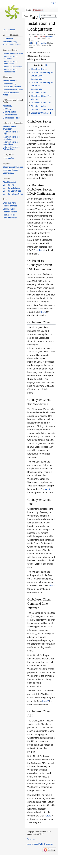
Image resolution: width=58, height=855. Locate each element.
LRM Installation (9, 112)
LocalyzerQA (8, 158)
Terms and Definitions (12, 45)
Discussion (38, 10)
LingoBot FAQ (9, 185)
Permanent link (9, 215)
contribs (49, 36)
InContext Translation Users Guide (11, 143)
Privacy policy (32, 839)
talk (43, 36)
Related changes (10, 206)
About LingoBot (9, 182)
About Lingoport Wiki (35, 844)
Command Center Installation (10, 58)
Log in (53, 3)
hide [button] (46, 65)
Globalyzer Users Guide (13, 90)
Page (28, 10)
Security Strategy (10, 42)
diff (31, 43)
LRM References (10, 115)
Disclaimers (48, 844)
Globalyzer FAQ (9, 84)
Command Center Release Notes (10, 71)
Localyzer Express (10, 170)
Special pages (9, 209)
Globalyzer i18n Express (13, 167)
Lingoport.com (9, 30)
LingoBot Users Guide (12, 191)
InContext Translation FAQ (11, 133)
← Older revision (40, 43)
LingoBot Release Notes (13, 194)
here (51, 585)
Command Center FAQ (12, 67)
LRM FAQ (7, 109)
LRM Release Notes (11, 118)
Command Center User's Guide (10, 63)
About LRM (7, 106)
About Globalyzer (10, 81)
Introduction (8, 39)
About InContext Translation (9, 128)
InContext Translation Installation (11, 138)
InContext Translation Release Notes (11, 148)
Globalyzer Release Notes (11, 94)
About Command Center (13, 53)
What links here (9, 203)
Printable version (10, 212)
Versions (49, 489)
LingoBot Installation (11, 188)
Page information (10, 218)
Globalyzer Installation (12, 87)
